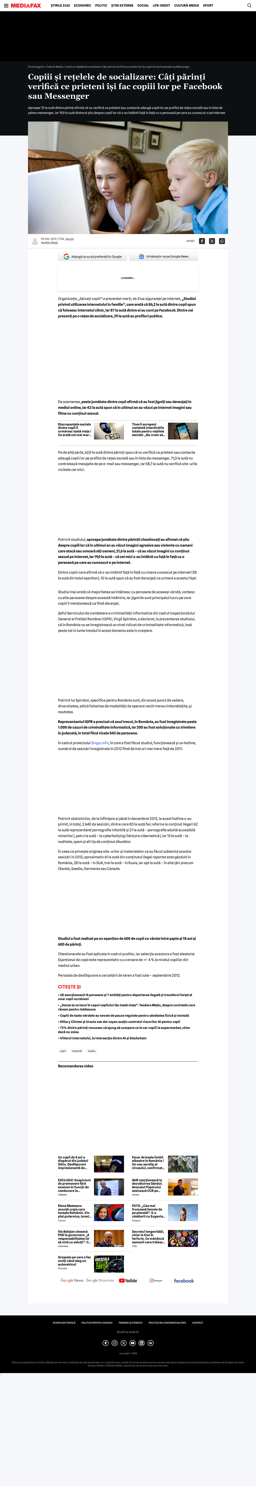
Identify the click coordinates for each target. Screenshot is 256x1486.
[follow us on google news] (72, 1281)
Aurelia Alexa (49, 242)
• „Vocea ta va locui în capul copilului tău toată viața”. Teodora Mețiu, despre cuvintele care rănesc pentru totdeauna (126, 1007)
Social (143, 5)
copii (63, 1051)
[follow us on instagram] (156, 1281)
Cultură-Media (186, 5)
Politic (101, 5)
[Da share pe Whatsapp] (222, 241)
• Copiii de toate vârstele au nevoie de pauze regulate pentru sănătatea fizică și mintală (123, 1015)
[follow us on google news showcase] (100, 1281)
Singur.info (100, 743)
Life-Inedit (161, 5)
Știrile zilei (60, 5)
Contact (197, 1322)
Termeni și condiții (130, 1322)
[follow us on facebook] (184, 1281)
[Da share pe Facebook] (202, 241)
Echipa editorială (64, 1322)
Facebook (167, 310)
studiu (91, 1051)
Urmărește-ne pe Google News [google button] (163, 256)
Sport (208, 5)
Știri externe (122, 5)
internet (77, 1051)
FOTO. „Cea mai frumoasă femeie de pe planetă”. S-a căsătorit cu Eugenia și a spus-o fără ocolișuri (147, 1211)
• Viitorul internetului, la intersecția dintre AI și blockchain (102, 1038)
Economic (82, 5)
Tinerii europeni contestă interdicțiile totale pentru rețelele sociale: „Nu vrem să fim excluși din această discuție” (148, 430)
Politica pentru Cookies (96, 1322)
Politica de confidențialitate (167, 1322)
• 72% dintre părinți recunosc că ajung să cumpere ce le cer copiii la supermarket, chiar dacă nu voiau (124, 1030)
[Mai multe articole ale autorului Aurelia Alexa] (35, 241)
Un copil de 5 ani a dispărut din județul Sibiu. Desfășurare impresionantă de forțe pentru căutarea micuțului (74, 1163)
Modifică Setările (128, 1332)
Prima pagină (36, 66)
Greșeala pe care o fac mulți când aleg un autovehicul (74, 1261)
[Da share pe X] (212, 241)
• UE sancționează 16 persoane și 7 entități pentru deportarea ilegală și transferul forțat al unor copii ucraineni (125, 997)
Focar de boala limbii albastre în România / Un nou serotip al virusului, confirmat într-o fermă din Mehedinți (148, 1163)
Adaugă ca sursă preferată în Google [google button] (92, 256)
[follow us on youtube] (128, 1281)
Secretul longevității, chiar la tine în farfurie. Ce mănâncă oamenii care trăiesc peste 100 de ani (148, 1237)
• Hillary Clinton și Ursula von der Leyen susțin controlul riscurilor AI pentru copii (119, 1022)
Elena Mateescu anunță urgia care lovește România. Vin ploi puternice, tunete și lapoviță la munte (74, 1211)
